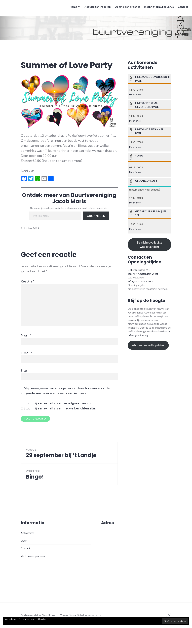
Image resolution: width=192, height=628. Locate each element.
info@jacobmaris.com (140, 281)
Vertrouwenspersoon (33, 556)
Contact (182, 7)
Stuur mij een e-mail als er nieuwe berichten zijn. (60, 408)
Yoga (139, 155)
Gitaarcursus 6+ (147, 180)
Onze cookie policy (37, 619)
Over (24, 540)
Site (24, 370)
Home (72, 7)
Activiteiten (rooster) (97, 7)
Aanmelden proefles (126, 7)
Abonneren (96, 215)
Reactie (27, 281)
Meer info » (135, 94)
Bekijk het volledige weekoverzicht (149, 244)
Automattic (94, 615)
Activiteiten (27, 532)
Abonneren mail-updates (148, 345)
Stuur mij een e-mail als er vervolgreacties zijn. (58, 403)
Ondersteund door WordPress (38, 615)
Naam (26, 335)
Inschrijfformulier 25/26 (158, 7)
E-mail (26, 353)
